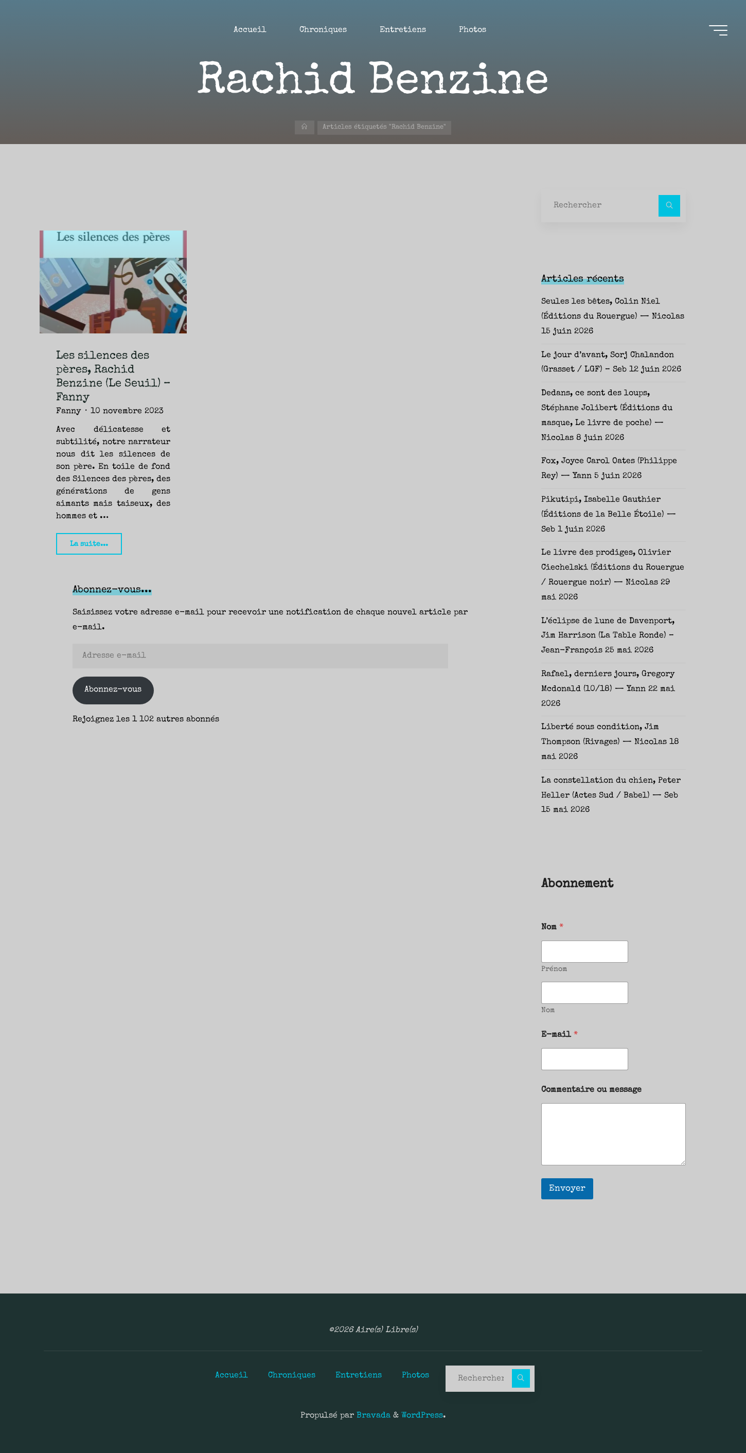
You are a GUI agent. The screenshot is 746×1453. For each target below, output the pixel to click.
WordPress (422, 1416)
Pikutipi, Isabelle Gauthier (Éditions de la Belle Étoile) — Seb (608, 515)
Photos (415, 1376)
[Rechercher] (669, 206)
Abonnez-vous (112, 690)
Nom (548, 1010)
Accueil (231, 1376)
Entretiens (358, 1376)
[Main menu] (716, 31)
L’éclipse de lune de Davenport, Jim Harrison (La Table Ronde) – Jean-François (607, 636)
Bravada (372, 1416)
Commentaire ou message (591, 1090)
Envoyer (567, 1188)
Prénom (554, 969)
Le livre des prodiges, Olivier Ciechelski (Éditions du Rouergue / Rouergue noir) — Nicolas (612, 568)
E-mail (559, 1035)
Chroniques (291, 1376)
